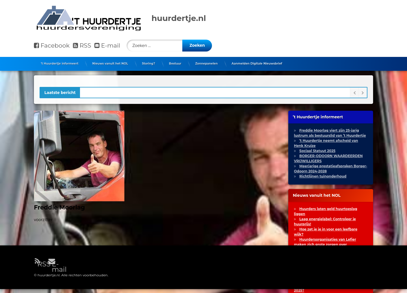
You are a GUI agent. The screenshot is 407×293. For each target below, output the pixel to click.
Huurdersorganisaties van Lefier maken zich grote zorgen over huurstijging (325, 242)
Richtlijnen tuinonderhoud (323, 174)
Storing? (148, 61)
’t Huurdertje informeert (60, 61)
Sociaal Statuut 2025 (317, 149)
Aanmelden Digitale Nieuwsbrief (256, 61)
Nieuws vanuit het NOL (110, 61)
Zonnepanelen (206, 61)
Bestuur (175, 61)
